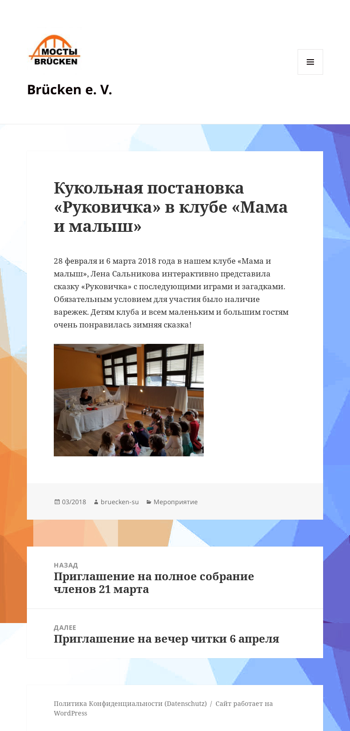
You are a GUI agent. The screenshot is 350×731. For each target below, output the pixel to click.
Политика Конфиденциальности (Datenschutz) (130, 703)
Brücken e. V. (69, 89)
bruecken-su (120, 501)
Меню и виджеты (310, 74)
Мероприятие (176, 501)
